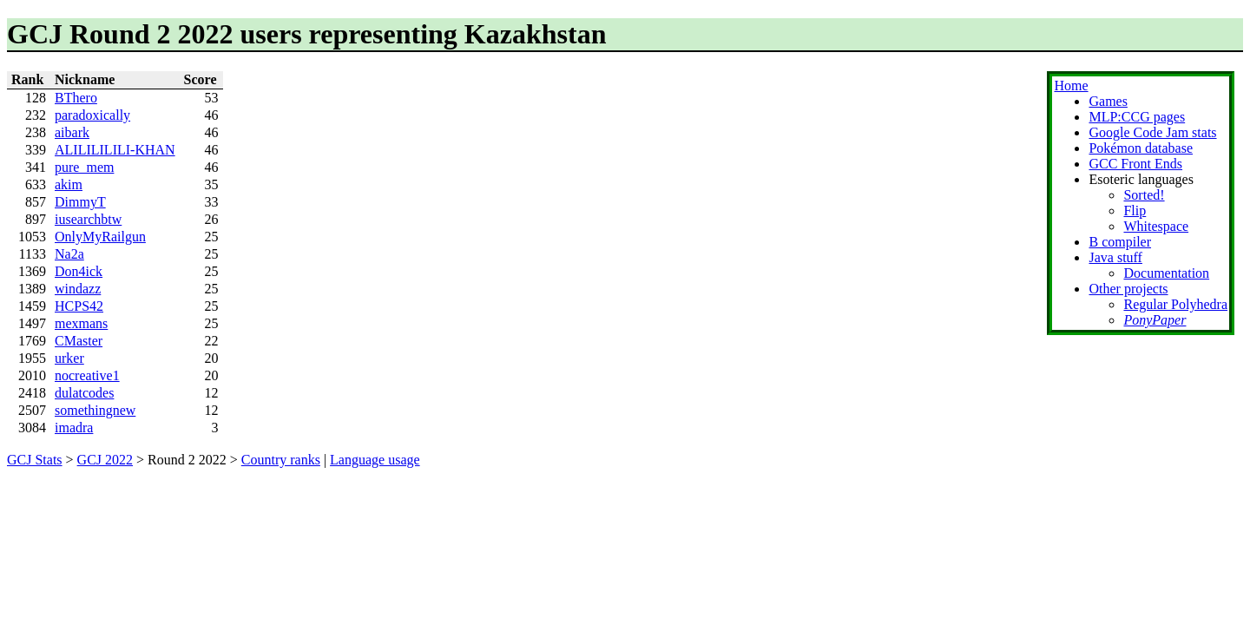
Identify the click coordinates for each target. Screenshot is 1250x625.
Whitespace (1155, 226)
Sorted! (1143, 195)
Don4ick (78, 271)
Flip (1134, 210)
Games (1108, 101)
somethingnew (95, 410)
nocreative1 (87, 375)
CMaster (78, 340)
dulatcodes (84, 392)
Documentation (1166, 273)
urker (69, 358)
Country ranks (280, 459)
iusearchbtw (88, 219)
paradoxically (92, 115)
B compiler (1120, 241)
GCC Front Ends (1135, 163)
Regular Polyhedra (1175, 304)
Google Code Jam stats (1152, 132)
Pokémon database (1141, 148)
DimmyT (80, 201)
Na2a (69, 254)
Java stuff (1115, 257)
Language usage (375, 459)
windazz (78, 288)
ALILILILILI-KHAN (115, 149)
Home (1071, 85)
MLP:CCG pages (1137, 116)
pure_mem (84, 167)
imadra (74, 427)
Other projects (1128, 288)
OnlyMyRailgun (100, 236)
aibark (72, 132)
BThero (76, 97)
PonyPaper (1154, 319)
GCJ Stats (34, 459)
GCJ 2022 (105, 459)
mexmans (81, 323)
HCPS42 (79, 306)
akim (68, 184)
